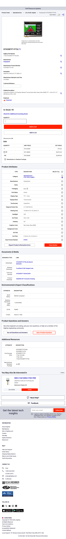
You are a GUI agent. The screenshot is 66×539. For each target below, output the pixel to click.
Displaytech (6, 61)
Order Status (5, 452)
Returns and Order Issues (9, 456)
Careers (4, 433)
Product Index (6, 12)
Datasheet (7, 100)
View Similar (53, 245)
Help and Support (7, 449)
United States (7, 518)
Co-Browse (6, 479)
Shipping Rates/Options (9, 454)
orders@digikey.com (9, 476)
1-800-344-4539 (8, 471)
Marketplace (5, 429)
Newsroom (5, 440)
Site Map (4, 435)
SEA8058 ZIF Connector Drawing (25, 279)
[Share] (63, 15)
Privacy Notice (51, 417)
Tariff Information (7, 458)
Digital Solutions (6, 437)
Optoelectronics (17, 12)
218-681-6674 (7, 473)
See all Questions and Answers (17, 332)
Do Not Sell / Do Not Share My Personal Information (33, 536)
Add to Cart (33, 127)
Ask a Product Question (44, 332)
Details (30, 389)
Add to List (33, 132)
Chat (5, 468)
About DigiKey (6, 427)
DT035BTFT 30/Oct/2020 (23, 273)
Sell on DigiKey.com (7, 431)
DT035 (25, 240)
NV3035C (19, 264)
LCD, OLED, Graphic (30, 12)
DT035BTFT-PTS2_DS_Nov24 (24, 262)
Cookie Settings (6, 530)
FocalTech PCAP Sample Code (24, 268)
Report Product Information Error (20, 245)
